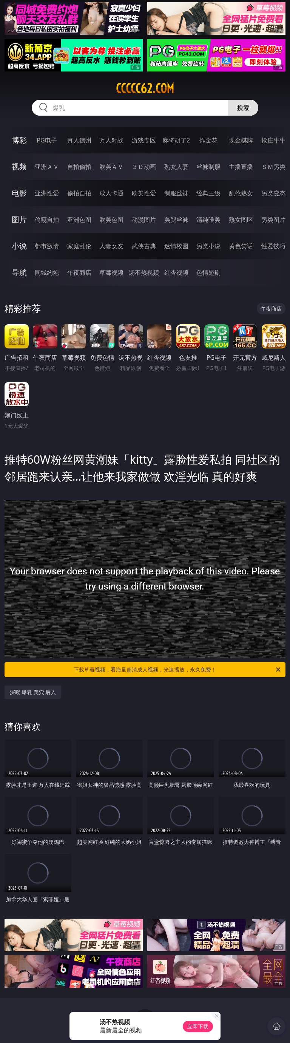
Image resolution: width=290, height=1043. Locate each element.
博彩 (19, 140)
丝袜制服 (208, 166)
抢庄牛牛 (273, 140)
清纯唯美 (208, 219)
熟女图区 (241, 219)
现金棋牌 (241, 140)
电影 (19, 193)
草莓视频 (111, 272)
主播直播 (241, 166)
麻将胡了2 (176, 140)
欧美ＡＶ (111, 166)
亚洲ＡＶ (47, 166)
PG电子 (47, 140)
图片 (19, 219)
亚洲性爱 (47, 193)
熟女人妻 (176, 166)
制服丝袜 (176, 193)
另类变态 (273, 193)
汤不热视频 (144, 272)
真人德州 (79, 140)
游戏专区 (144, 140)
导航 (19, 272)
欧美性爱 (144, 193)
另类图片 (273, 219)
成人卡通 (111, 193)
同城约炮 (47, 272)
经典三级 (208, 193)
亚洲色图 (79, 219)
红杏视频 (176, 272)
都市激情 (47, 246)
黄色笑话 (241, 246)
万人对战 (111, 140)
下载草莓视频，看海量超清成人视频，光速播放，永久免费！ (178, 669)
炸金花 (208, 140)
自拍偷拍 (79, 166)
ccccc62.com (145, 88)
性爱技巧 (273, 246)
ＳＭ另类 (273, 166)
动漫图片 (144, 219)
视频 (19, 166)
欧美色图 (111, 219)
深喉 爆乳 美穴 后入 (33, 692)
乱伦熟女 (241, 193)
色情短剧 (208, 272)
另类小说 (208, 246)
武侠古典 (144, 246)
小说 (19, 246)
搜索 (243, 108)
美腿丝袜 (176, 219)
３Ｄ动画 (144, 166)
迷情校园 (176, 246)
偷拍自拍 (79, 193)
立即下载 (197, 1026)
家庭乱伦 (79, 246)
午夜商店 (79, 272)
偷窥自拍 (47, 219)
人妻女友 (111, 246)
